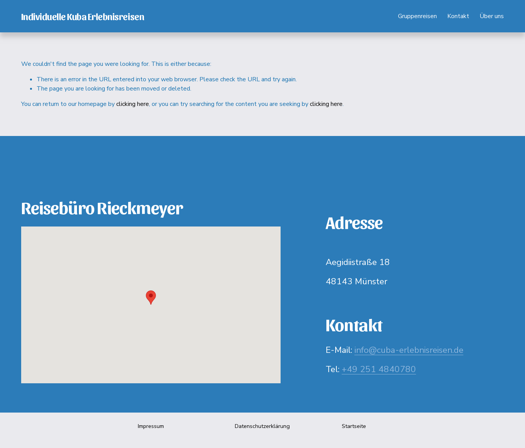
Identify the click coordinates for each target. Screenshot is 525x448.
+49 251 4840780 (379, 369)
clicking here (132, 104)
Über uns (492, 16)
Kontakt (458, 16)
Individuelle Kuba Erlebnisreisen (82, 16)
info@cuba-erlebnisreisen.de (408, 350)
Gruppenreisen (417, 16)
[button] (151, 297)
